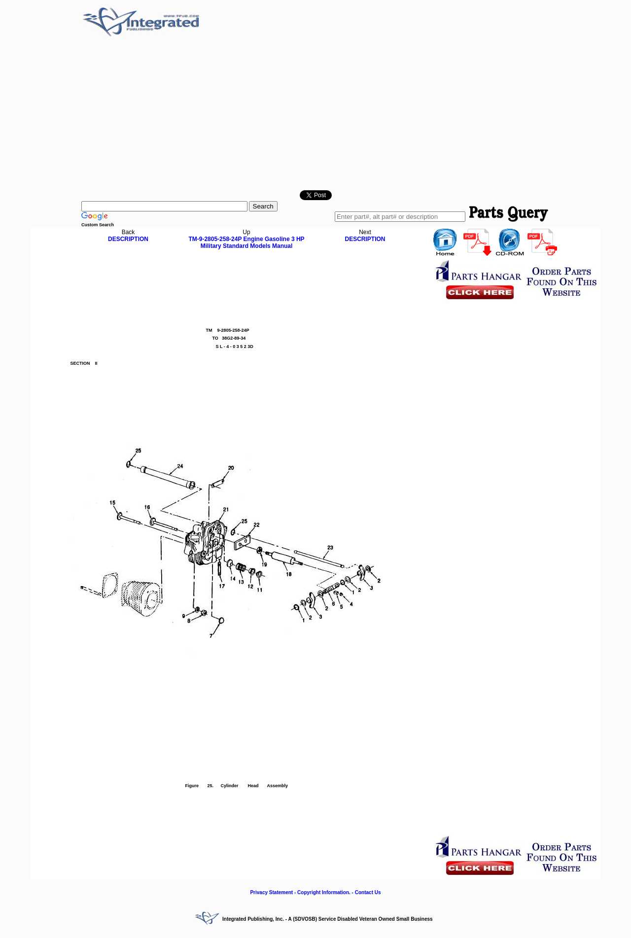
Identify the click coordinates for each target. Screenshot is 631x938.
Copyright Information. (324, 892)
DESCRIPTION (128, 239)
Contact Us (368, 892)
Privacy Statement (271, 892)
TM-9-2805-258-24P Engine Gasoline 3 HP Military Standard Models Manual (246, 242)
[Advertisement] (315, 114)
